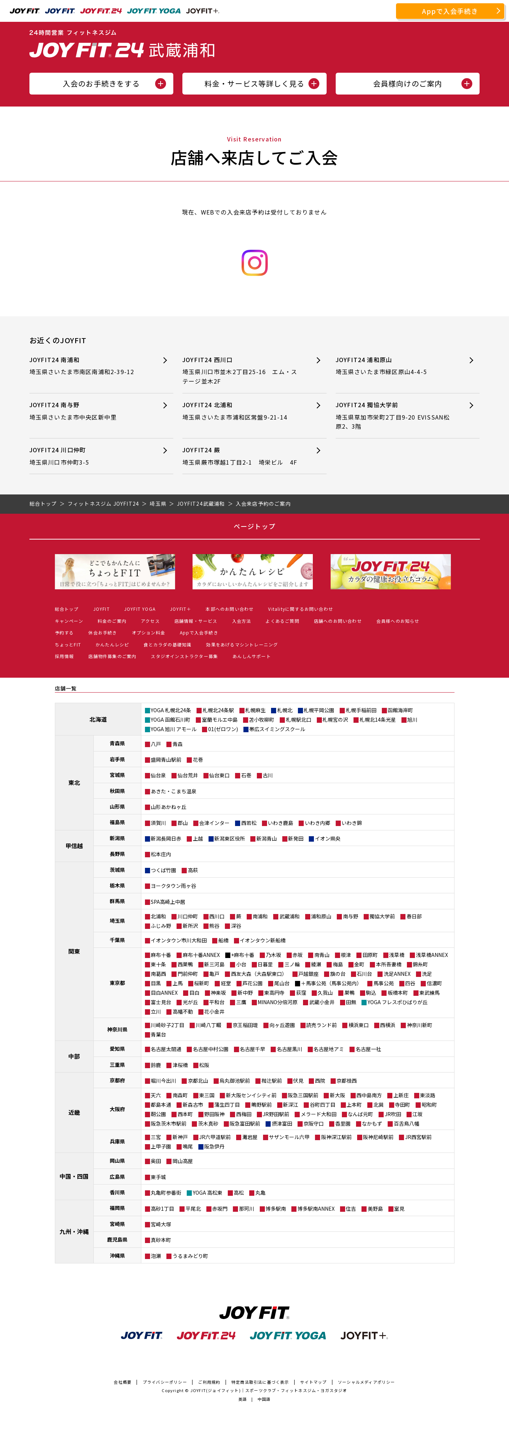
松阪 (204, 1065)
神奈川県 (117, 1029)
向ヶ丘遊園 (282, 1025)
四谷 (410, 983)
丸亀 (260, 1192)
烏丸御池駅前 (234, 1080)
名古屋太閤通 (166, 1049)
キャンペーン (69, 621)
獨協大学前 (382, 916)
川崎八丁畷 (208, 1025)
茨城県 (117, 869)
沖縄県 (117, 1255)
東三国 (206, 1095)
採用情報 (64, 656)
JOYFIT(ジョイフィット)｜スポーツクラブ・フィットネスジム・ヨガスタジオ (268, 1390)
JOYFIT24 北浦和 (241, 411)
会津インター (214, 822)
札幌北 (284, 710)
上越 (198, 838)
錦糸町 (420, 964)
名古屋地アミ (329, 1049)
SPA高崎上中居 (168, 901)
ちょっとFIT (68, 644)
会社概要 (123, 1382)
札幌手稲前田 (361, 710)
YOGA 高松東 (207, 1192)
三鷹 (241, 1002)
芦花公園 (252, 983)
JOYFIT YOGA (139, 609)
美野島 (375, 1208)
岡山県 (117, 1160)
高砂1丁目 (162, 1208)
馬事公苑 (383, 983)
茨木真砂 (208, 1123)
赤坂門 (219, 1208)
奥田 (156, 1161)
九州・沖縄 (74, 1231)
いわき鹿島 (280, 822)
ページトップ (254, 526)
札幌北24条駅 (218, 710)
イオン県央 (327, 838)
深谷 (236, 925)
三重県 (117, 1064)
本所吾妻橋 (388, 964)
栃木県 (117, 885)
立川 (156, 1011)
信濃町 (434, 983)
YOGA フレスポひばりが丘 (398, 1002)
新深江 (290, 1104)
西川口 (217, 916)
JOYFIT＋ (180, 609)
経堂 (226, 983)
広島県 (117, 1176)
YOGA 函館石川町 (170, 719)
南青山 (322, 954)
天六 (156, 1095)
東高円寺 (274, 992)
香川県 (117, 1192)
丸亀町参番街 (166, 1192)
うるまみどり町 (190, 1255)
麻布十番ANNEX (201, 954)
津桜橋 (180, 1065)
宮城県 (117, 774)
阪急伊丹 (214, 1146)
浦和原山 (321, 916)
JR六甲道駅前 (215, 1137)
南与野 (350, 916)
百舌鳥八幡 (406, 1123)
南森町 (180, 1095)
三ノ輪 (292, 964)
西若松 (248, 822)
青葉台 (158, 1034)
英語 (242, 1399)
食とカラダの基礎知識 (167, 644)
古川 (268, 775)
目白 (194, 992)
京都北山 (198, 1080)
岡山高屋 (183, 1161)
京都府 (117, 1080)
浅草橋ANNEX (432, 954)
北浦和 (158, 916)
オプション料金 (148, 632)
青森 (178, 743)
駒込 (371, 992)
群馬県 (117, 901)
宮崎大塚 (161, 1224)
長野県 (117, 853)
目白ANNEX (164, 992)
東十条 (158, 964)
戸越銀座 (308, 973)
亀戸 (214, 973)
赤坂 (297, 954)
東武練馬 (429, 992)
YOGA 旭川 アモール (174, 729)
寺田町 (402, 1104)
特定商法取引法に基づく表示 (260, 1382)
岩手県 (117, 759)
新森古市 (193, 1104)
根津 (346, 954)
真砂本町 (161, 1239)
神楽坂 (218, 992)
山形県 (117, 806)
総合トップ (67, 609)
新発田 (295, 838)
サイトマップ (313, 1382)
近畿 (74, 1112)
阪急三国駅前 (303, 1095)
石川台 (364, 973)
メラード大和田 (318, 1114)
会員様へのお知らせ (398, 621)
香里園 (343, 1123)
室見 (399, 1208)
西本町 (185, 1114)
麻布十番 (161, 954)
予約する (64, 632)
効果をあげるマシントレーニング (242, 644)
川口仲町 (188, 916)
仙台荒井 (188, 775)
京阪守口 (313, 1123)
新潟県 (117, 838)
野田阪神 (214, 1114)
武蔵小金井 (322, 1002)
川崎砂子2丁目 (167, 1025)
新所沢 (190, 925)
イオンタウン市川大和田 (179, 940)
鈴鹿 (156, 1065)
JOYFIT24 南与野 (88, 411)
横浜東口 (358, 1025)
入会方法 (241, 621)
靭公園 (158, 1114)
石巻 (246, 775)
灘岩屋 (250, 1137)
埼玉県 (117, 920)
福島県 (117, 822)
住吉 (351, 1208)
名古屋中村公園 (211, 1049)
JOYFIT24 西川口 (241, 370)
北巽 (378, 1104)
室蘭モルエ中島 (220, 719)
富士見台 (161, 1002)
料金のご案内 (112, 621)
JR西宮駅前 (418, 1137)
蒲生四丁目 (227, 1104)
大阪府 (117, 1109)
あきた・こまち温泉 (174, 791)
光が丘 (190, 1002)
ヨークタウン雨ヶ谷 (173, 885)
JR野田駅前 (276, 1114)
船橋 (223, 940)
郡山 (183, 822)
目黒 (156, 983)
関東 (74, 951)
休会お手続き (102, 632)
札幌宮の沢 (335, 719)
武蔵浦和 (289, 916)
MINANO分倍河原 (278, 1002)
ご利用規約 (209, 1382)
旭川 (412, 719)
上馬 (178, 983)
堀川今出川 (163, 1080)
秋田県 (117, 790)
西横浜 (387, 1025)
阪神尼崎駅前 (378, 1137)
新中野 (245, 992)
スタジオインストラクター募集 (184, 656)
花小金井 (214, 1011)
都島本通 (161, 1104)
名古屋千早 (252, 1049)
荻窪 (301, 992)
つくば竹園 (163, 870)
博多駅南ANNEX (316, 1208)
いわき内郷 (317, 822)
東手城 (158, 1177)
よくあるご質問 (282, 621)
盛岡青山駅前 (166, 759)
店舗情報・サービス (196, 621)
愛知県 (117, 1048)
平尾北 (193, 1208)
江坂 (417, 1114)
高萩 (193, 870)
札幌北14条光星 (378, 719)
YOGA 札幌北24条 (171, 710)
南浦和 (260, 916)
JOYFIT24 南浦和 (88, 366)
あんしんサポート (252, 656)
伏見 (298, 1080)
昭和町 (429, 1104)
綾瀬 (316, 964)
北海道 (98, 719)
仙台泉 (158, 775)
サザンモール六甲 (289, 1137)
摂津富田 (282, 1123)
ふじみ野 (161, 925)
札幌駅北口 (298, 719)
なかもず (372, 1123)
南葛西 (158, 973)
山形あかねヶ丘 (168, 806)
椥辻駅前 (272, 1080)
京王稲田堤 (245, 1025)
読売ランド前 (321, 1025)
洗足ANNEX (397, 973)
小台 (241, 964)
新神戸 (180, 1137)
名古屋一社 (368, 1049)
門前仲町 (188, 973)
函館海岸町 (400, 710)
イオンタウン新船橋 (263, 940)
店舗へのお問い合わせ (338, 621)
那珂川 (246, 1208)
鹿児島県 (117, 1239)
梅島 (338, 964)
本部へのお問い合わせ (230, 609)
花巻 (198, 759)
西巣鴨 (185, 964)
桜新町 (201, 983)
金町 (359, 964)
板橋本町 (398, 992)
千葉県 (117, 939)
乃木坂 (273, 954)
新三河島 (214, 964)
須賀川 (158, 822)
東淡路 (427, 1095)
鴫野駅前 (261, 1104)
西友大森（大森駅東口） (259, 973)
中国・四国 (74, 1176)
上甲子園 (161, 1146)
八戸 (156, 743)
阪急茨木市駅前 (168, 1123)
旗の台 (338, 973)
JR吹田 (393, 1114)
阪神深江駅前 (336, 1137)
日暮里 (265, 964)
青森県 (117, 743)
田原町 (370, 954)
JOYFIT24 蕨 (241, 456)
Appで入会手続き (450, 11)
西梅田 (243, 1114)
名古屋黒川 (289, 1049)
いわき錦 (352, 822)
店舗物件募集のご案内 (112, 656)
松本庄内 (161, 854)
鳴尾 (188, 1146)
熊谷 (214, 925)
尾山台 (282, 983)
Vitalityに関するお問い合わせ (300, 609)
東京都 (117, 982)
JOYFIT (101, 609)
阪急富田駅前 (245, 1123)
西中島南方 (369, 1095)
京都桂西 (346, 1080)
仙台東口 (219, 775)
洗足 (427, 973)
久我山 (325, 992)
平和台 (217, 1002)
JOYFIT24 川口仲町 (88, 456)
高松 (239, 1192)
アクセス (150, 621)
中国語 (264, 1399)
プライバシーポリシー (165, 1382)
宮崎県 (117, 1223)
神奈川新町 (419, 1025)
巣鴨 (349, 992)
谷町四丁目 (322, 1104)
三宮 (156, 1137)
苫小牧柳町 (261, 719)
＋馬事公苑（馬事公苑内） (331, 983)
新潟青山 (266, 838)
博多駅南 (276, 1208)
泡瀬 (156, 1255)
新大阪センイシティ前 (251, 1095)
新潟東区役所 (229, 838)
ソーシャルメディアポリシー (366, 1382)
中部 (74, 1056)
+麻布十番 (242, 954)
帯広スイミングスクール (277, 729)
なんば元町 (360, 1114)
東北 (74, 782)
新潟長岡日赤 (166, 838)
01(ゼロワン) (223, 729)
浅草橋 (396, 954)
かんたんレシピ (112, 644)
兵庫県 (117, 1141)
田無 (351, 1002)
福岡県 (117, 1207)
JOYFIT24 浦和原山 (395, 366)
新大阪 (337, 1095)
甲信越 (74, 845)
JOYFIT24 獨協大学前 (395, 415)
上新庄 (401, 1095)
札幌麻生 (255, 710)
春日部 (414, 916)
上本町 (354, 1104)
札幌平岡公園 (319, 710)
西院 (320, 1080)
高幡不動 (183, 1011)
